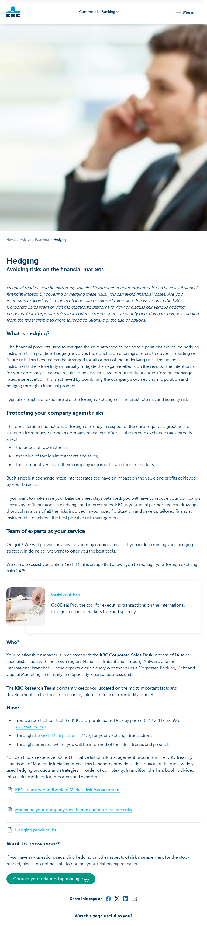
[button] (184, 12)
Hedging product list (35, 829)
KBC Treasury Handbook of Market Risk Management (67, 789)
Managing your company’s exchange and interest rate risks (73, 809)
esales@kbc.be (30, 727)
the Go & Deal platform (56, 735)
